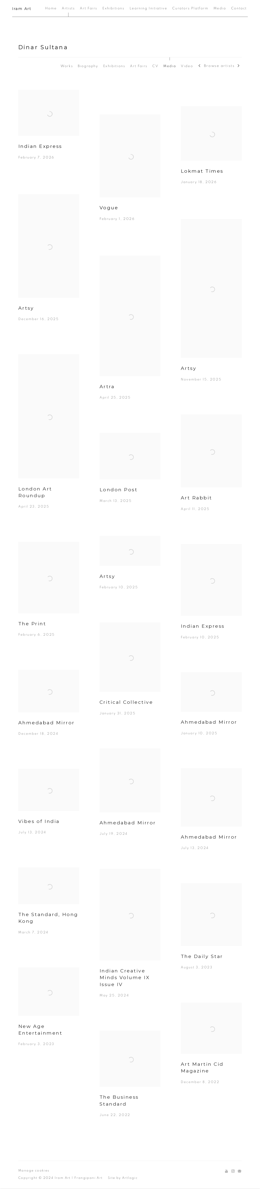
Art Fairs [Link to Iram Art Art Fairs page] (88, 8)
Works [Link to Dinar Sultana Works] (67, 66)
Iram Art (21, 9)
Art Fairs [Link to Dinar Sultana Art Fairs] (138, 66)
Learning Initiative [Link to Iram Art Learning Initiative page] (148, 8)
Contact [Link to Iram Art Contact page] (239, 8)
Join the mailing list (239, 1171)
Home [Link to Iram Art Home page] (51, 8)
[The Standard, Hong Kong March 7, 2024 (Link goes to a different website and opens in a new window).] (48, 911)
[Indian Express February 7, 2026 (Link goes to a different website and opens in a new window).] (48, 132)
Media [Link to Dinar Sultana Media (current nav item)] (169, 66)
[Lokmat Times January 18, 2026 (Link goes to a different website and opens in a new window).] (211, 153)
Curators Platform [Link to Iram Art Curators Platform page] (190, 8)
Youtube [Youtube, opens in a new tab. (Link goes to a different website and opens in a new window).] (226, 1171)
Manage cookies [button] (34, 1170)
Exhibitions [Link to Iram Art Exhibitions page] (113, 8)
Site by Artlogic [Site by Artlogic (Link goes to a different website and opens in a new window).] (123, 1177)
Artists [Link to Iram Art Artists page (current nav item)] (68, 8)
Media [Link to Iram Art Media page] (219, 8)
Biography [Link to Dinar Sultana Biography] (88, 66)
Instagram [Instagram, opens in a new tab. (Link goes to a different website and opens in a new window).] (233, 1171)
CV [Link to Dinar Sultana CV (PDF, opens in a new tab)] (155, 66)
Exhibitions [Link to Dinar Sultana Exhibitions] (114, 66)
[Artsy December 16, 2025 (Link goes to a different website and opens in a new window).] (48, 268)
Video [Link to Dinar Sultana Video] (187, 66)
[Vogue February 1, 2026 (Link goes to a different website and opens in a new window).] (130, 175)
